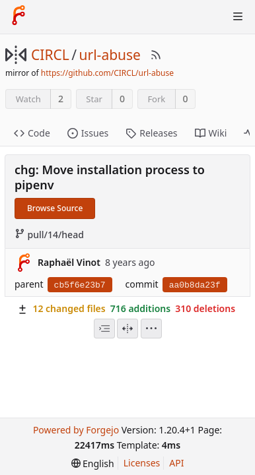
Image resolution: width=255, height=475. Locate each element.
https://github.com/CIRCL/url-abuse (107, 73)
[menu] (151, 328)
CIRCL (50, 54)
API (176, 463)
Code (32, 133)
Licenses (142, 463)
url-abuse (110, 54)
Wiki (211, 133)
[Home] (18, 16)
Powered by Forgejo (76, 430)
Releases (151, 133)
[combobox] (104, 328)
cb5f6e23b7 (80, 285)
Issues (87, 133)
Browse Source (55, 208)
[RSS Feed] (156, 55)
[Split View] (127, 328)
